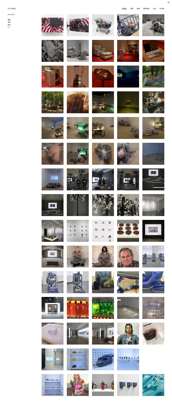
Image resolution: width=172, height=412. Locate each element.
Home (162, 8)
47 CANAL (12, 9)
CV (9, 27)
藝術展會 (146, 8)
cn (168, 2)
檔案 (138, 8)
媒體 (9, 25)
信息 (154, 8)
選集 (9, 19)
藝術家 (124, 8)
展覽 (131, 8)
